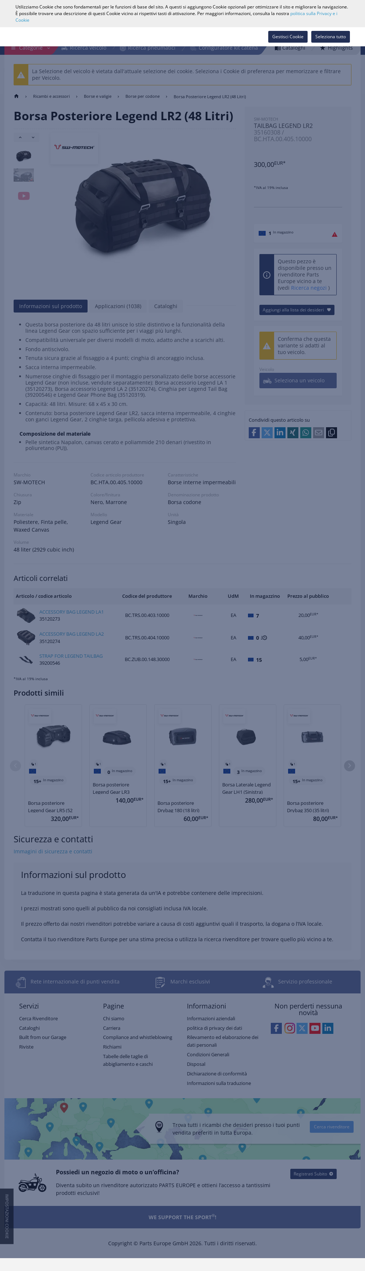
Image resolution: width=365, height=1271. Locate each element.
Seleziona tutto (330, 36)
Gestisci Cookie (288, 36)
